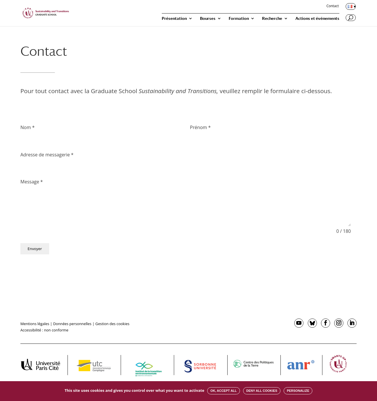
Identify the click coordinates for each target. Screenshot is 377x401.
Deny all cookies (261, 390)
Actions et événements (317, 18)
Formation (239, 18)
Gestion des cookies (112, 323)
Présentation (174, 18)
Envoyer (35, 248)
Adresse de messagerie (47, 154)
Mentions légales (34, 323)
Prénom (200, 127)
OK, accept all (223, 390)
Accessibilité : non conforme (44, 330)
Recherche (272, 18)
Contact (332, 6)
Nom (27, 127)
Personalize (298, 390)
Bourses (208, 18)
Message (31, 182)
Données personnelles (72, 323)
